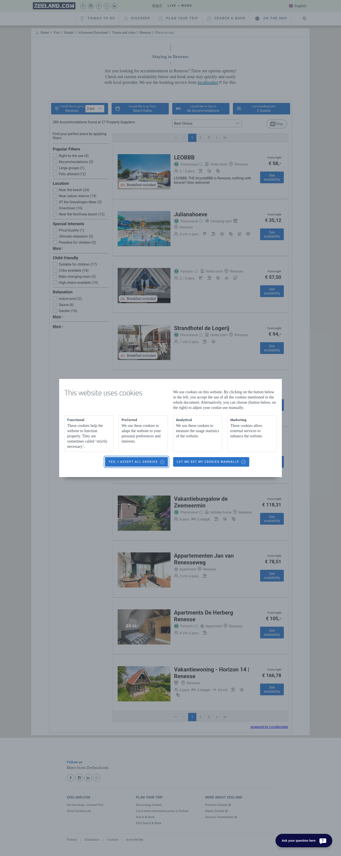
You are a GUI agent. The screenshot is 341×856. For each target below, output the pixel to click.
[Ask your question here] (304, 840)
